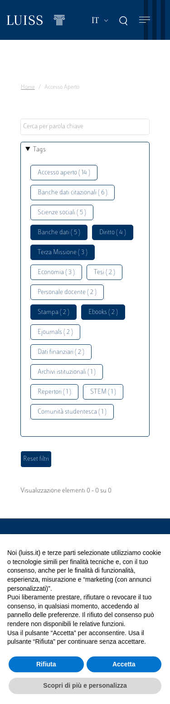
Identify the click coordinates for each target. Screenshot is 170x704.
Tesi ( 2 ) (104, 272)
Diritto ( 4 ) (112, 232)
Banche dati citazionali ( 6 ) (72, 192)
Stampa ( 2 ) (53, 312)
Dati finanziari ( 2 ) (61, 352)
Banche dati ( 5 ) (59, 232)
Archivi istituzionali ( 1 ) (67, 372)
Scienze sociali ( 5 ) (62, 212)
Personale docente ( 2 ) (67, 292)
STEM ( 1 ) (103, 392)
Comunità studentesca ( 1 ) (72, 412)
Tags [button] (39, 149)
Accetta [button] (124, 664)
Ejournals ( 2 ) (55, 332)
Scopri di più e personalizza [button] (84, 685)
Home (28, 87)
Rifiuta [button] (46, 664)
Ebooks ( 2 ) (103, 312)
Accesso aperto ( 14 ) (64, 172)
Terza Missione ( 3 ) (62, 252)
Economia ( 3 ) (56, 272)
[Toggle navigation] (144, 20)
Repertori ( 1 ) (54, 392)
